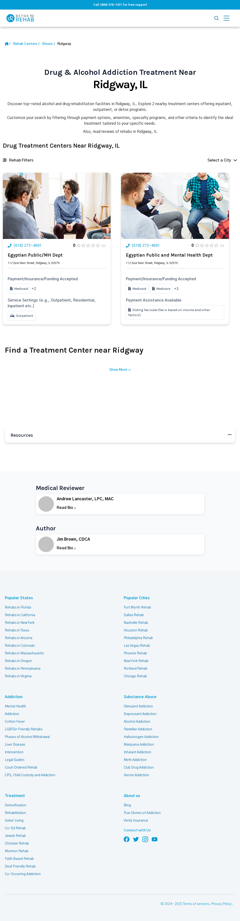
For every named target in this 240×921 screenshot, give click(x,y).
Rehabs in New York (19, 623)
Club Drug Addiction (139, 767)
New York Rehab (136, 661)
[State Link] (48, 44)
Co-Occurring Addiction (23, 874)
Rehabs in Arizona (18, 638)
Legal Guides (14, 760)
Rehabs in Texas (17, 630)
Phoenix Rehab (135, 653)
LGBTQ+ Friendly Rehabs (23, 729)
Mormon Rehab (16, 851)
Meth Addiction (135, 760)
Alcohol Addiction (137, 721)
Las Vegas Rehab (137, 645)
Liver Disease (15, 744)
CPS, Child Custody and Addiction (30, 775)
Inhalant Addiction (137, 752)
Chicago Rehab (135, 676)
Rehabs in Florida (18, 607)
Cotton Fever (15, 721)
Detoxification (15, 805)
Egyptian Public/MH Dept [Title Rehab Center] (35, 255)
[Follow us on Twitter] (136, 839)
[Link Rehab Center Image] (57, 206)
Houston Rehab (136, 630)
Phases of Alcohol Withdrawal (27, 737)
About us (132, 796)
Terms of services (196, 904)
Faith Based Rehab (19, 859)
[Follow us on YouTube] (154, 839)
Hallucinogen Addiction (141, 737)
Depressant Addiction (140, 714)
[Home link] (26, 44)
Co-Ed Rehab (15, 828)
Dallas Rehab (134, 615)
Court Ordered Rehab (21, 767)
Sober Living (14, 820)
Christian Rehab (17, 843)
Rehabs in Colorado (20, 645)
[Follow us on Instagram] (145, 839)
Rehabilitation (15, 813)
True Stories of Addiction (142, 813)
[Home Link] (8, 44)
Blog (127, 805)
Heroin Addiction (136, 775)
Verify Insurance (136, 820)
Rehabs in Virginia (18, 676)
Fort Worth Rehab (137, 607)
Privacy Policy (221, 904)
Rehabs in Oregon (18, 661)
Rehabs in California (20, 615)
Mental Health (15, 706)
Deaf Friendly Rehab (20, 866)
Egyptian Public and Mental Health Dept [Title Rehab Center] (169, 255)
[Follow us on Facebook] (126, 839)
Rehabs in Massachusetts (24, 653)
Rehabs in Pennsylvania (22, 668)
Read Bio (66, 508)
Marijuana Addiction (139, 744)
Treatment (15, 796)
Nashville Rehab (136, 623)
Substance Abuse (140, 697)
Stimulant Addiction (138, 706)
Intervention (14, 752)
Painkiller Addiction (138, 729)
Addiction (13, 697)
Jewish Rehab (15, 836)
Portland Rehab (135, 668)
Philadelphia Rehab (138, 638)
